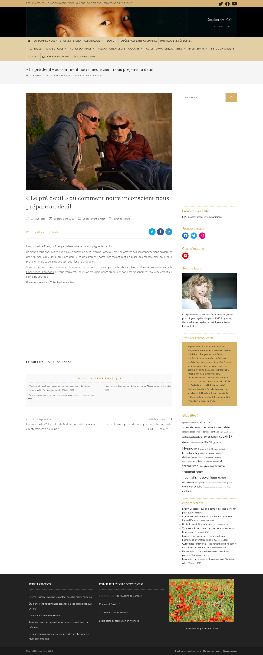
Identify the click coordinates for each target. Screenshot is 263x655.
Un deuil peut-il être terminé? (196, 524)
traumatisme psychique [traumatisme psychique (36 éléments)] (199, 477)
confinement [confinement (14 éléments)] (216, 431)
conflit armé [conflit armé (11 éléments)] (228, 432)
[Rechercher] (231, 97)
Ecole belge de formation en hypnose (119, 620)
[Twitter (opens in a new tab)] (220, 3)
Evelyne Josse (38, 218)
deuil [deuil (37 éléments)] (186, 442)
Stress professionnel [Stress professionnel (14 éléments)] (212, 461)
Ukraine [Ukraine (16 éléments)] (222, 477)
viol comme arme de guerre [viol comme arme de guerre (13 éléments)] (193, 482)
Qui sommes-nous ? (45, 40)
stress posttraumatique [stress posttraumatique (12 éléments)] (192, 461)
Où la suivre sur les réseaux (114, 612)
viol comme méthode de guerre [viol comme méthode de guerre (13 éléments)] (219, 482)
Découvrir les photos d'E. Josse (201, 628)
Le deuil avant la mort (94, 218)
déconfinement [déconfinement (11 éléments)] (197, 443)
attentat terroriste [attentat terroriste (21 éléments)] (219, 427)
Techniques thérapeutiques (47, 48)
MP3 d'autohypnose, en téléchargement (202, 216)
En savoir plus (189, 326)
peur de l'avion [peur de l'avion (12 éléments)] (214, 453)
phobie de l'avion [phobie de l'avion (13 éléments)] (189, 457)
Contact (33, 56)
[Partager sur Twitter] (152, 231)
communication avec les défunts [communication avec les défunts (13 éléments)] (195, 432)
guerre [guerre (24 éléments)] (217, 442)
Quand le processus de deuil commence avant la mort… (55, 395)
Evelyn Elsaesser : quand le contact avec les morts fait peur (60, 596)
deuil (50, 362)
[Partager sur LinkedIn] (168, 231)
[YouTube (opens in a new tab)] (234, 3)
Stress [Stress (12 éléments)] (200, 457)
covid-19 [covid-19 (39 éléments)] (225, 436)
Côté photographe (57, 56)
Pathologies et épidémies (177, 40)
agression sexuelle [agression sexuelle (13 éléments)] (190, 422)
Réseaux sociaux (229, 651)
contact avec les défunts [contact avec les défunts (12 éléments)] (192, 437)
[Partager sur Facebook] (160, 231)
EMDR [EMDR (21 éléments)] (208, 442)
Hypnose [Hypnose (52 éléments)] (189, 448)
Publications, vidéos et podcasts (120, 48)
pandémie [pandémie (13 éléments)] (202, 453)
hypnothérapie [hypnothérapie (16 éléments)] (189, 453)
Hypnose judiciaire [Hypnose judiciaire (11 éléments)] (218, 449)
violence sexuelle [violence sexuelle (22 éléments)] (192, 486)
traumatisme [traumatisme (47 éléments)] (192, 472)
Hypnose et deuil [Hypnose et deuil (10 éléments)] (204, 449)
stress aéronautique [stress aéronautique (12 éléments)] (213, 457)
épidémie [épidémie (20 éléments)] (187, 490)
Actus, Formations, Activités (165, 48)
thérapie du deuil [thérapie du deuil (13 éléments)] (207, 466)
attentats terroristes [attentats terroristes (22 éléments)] (194, 427)
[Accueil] (29, 41)
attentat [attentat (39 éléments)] (205, 422)
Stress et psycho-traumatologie (82, 40)
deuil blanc (64, 362)
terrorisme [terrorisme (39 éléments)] (190, 466)
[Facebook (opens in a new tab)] (227, 3)
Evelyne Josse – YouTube (41, 282)
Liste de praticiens (222, 48)
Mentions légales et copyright (188, 651)
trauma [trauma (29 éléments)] (220, 466)
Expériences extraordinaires (138, 40)
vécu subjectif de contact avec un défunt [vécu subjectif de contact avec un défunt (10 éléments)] (217, 487)
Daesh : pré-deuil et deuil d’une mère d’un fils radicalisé (132, 385)
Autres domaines (82, 48)
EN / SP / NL (200, 48)
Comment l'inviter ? (109, 603)
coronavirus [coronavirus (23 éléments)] (211, 436)
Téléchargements (84, 56)
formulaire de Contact (129, 595)
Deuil (112, 40)
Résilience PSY (219, 19)
